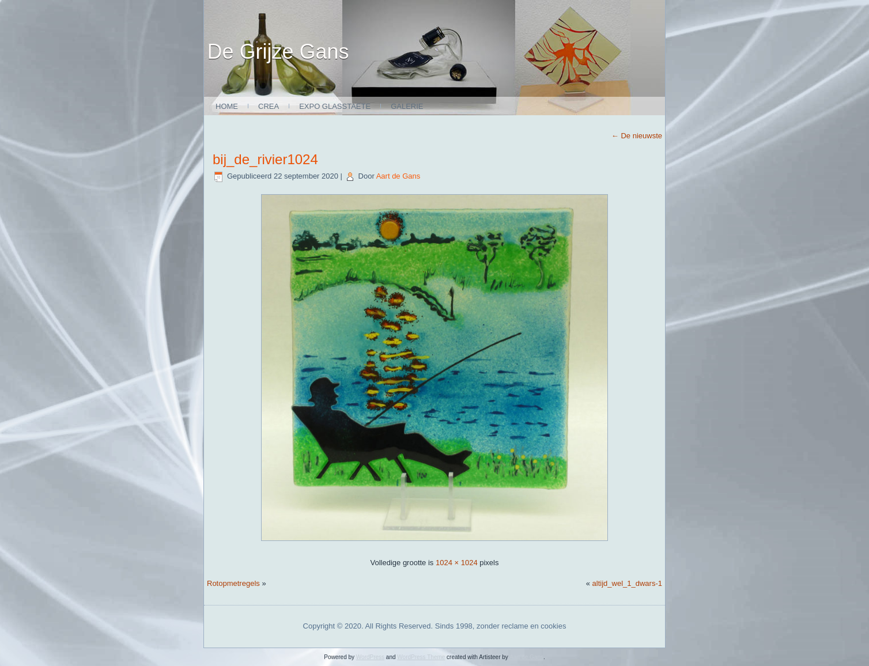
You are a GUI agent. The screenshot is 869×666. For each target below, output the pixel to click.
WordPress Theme (421, 657)
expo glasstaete (335, 106)
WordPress (370, 657)
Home (227, 106)
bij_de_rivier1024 (265, 159)
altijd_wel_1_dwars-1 (627, 583)
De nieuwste (636, 135)
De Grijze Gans (278, 51)
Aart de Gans (398, 176)
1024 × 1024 (457, 562)
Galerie (407, 106)
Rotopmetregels (233, 583)
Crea (268, 106)
